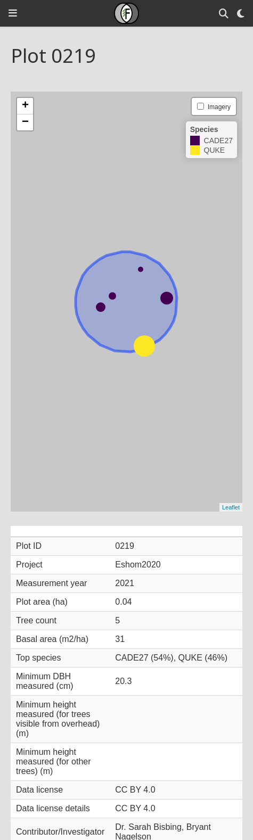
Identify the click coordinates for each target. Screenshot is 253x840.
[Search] (223, 13)
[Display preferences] (240, 13)
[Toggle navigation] (13, 13)
